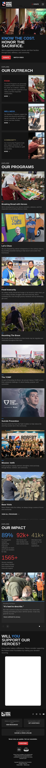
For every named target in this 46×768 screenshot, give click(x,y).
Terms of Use (26, 764)
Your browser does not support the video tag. (23, 21)
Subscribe (23, 743)
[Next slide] (7, 626)
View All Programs (10, 514)
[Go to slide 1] (39, 626)
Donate (35, 4)
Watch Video (19, 57)
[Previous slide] (3, 626)
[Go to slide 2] (41, 626)
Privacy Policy (20, 764)
